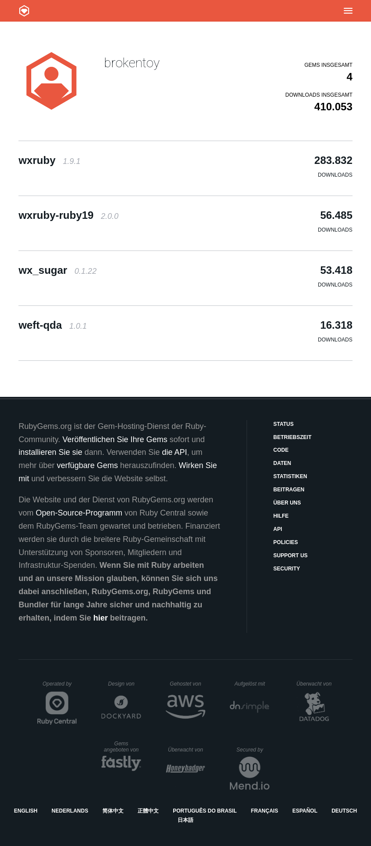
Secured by (252, 750)
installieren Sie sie (50, 452)
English (25, 811)
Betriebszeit (292, 437)
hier (100, 618)
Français (264, 811)
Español (304, 811)
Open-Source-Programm (79, 512)
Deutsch (344, 811)
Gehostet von (187, 684)
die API (174, 452)
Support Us (290, 555)
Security (286, 569)
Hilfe (281, 516)
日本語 (185, 820)
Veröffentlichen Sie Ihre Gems (114, 439)
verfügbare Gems (87, 465)
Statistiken (290, 476)
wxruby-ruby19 (68, 215)
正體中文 (148, 811)
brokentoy (132, 62)
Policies (285, 542)
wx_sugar (57, 270)
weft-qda (52, 325)
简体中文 (113, 811)
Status (283, 424)
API (277, 529)
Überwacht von (315, 684)
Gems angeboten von (122, 747)
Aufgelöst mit (251, 684)
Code (281, 450)
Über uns (287, 503)
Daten (282, 463)
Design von (124, 684)
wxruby (49, 160)
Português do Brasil (204, 811)
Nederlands (69, 811)
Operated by (60, 687)
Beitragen (289, 490)
